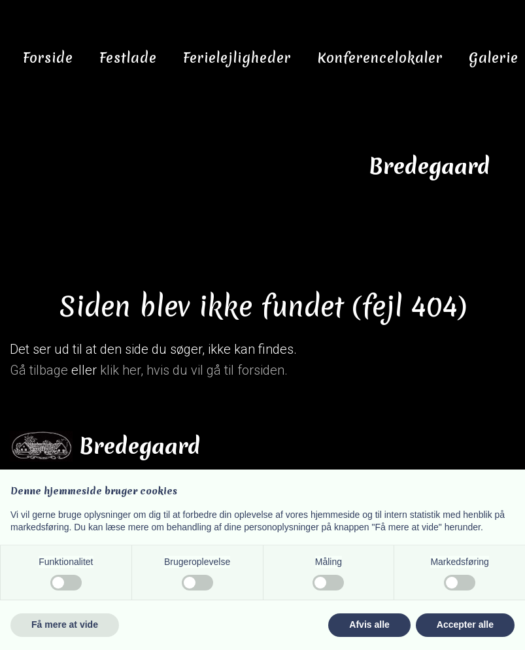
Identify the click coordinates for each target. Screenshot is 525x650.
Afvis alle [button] (369, 624)
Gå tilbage (39, 370)
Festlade (128, 57)
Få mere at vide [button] (64, 624)
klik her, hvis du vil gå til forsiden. (194, 370)
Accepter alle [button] (465, 624)
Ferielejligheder (237, 57)
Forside (48, 57)
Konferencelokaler (380, 57)
